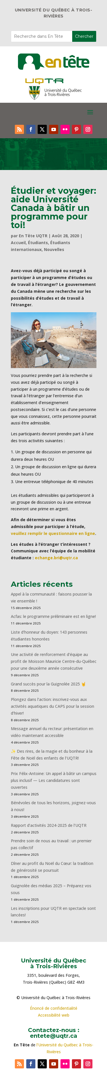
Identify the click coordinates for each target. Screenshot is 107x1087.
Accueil (18, 242)
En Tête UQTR (33, 235)
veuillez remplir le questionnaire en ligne (53, 533)
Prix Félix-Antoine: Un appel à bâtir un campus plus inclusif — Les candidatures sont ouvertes (53, 780)
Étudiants (38, 242)
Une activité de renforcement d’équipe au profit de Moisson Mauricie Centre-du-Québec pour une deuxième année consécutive (53, 661)
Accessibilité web (53, 1015)
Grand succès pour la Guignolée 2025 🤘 (48, 684)
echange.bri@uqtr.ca (56, 557)
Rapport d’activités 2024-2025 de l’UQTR (48, 825)
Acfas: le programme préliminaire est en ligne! (53, 616)
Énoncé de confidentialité (53, 1008)
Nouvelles (54, 249)
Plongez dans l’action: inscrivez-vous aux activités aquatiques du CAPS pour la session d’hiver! (52, 706)
